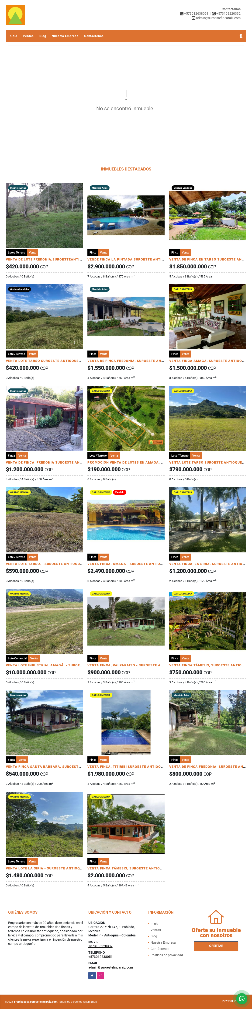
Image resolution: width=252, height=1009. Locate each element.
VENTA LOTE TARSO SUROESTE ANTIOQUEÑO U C (48, 361)
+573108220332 (228, 13)
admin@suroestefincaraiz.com (110, 967)
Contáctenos (94, 36)
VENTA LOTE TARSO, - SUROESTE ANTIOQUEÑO (46, 564)
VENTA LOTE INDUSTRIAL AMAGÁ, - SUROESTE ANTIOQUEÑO (58, 665)
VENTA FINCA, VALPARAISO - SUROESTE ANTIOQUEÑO (134, 665)
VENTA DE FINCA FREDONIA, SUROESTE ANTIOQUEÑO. (133, 361)
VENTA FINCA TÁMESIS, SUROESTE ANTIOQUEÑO (129, 868)
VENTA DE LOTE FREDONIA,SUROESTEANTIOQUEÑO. (50, 259)
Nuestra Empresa (65, 36)
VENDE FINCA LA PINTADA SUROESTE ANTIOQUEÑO (131, 259)
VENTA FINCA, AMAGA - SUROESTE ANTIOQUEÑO (129, 564)
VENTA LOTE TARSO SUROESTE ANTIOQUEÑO (208, 462)
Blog (42, 36)
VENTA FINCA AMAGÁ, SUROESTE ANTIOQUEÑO (210, 361)
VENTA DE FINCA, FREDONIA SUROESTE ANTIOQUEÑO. (52, 462)
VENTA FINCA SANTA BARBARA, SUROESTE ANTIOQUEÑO (55, 766)
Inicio (13, 36)
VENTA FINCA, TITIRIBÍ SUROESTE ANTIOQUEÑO (128, 766)
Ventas (28, 36)
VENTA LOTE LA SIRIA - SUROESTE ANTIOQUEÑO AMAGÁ (55, 868)
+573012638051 (196, 13)
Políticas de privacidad (167, 955)
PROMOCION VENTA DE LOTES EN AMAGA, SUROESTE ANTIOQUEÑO (145, 462)
